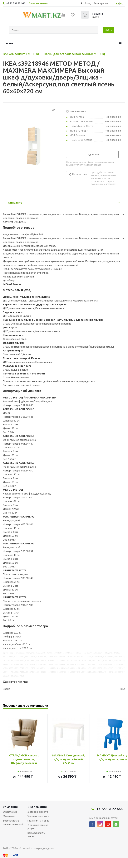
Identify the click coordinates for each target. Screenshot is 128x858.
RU (121, 3)
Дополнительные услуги (37, 827)
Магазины (9, 816)
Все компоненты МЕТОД (21, 54)
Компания (10, 807)
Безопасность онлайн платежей (13, 822)
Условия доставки (38, 816)
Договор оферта (37, 811)
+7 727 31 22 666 (15, 3)
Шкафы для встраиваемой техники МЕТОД (73, 54)
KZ (117, 3)
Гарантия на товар (38, 820)
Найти (108, 30)
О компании (10, 811)
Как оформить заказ (36, 834)
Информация (37, 807)
